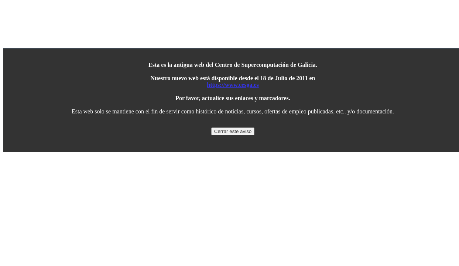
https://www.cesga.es (232, 85)
